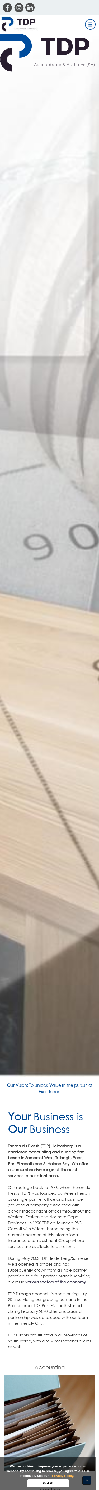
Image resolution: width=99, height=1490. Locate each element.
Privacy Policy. (63, 1476)
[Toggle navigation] (90, 24)
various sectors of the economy (55, 1281)
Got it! (48, 1483)
